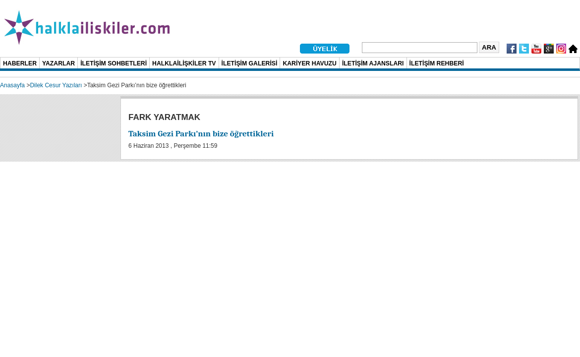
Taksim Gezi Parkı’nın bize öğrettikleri (201, 133)
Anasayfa (12, 85)
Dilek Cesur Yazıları (56, 85)
